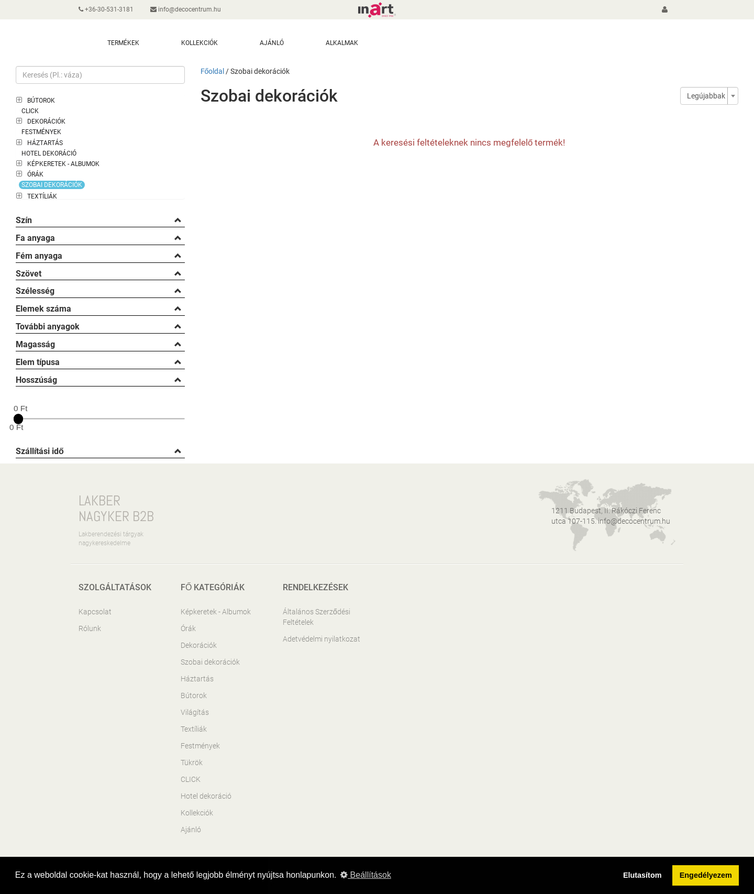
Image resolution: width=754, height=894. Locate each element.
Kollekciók (197, 813)
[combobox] (709, 96)
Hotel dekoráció (48, 153)
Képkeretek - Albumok (63, 164)
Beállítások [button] (365, 874)
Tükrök (192, 762)
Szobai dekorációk (51, 185)
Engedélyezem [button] (706, 875)
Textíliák (42, 196)
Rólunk (90, 628)
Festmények (41, 132)
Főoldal (213, 71)
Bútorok (41, 100)
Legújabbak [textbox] (706, 96)
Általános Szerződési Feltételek (316, 617)
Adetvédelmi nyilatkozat (321, 639)
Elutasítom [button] (642, 875)
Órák (35, 174)
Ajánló (191, 829)
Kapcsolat (95, 612)
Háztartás (45, 143)
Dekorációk (46, 121)
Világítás (195, 712)
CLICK (30, 111)
